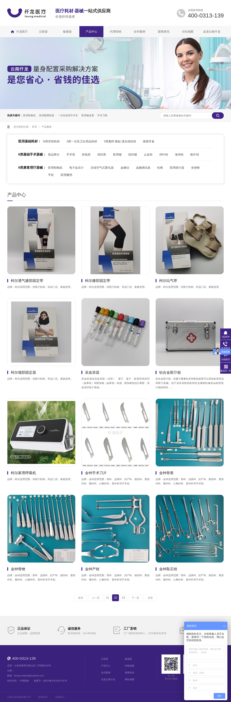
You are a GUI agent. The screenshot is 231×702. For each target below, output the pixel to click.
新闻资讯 (129, 672)
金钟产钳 (92, 569)
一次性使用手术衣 (68, 115)
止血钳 (148, 154)
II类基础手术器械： (32, 154)
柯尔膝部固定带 (97, 281)
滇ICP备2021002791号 (55, 680)
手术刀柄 (102, 115)
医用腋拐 (66, 174)
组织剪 (101, 154)
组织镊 (132, 154)
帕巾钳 (194, 154)
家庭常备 (148, 141)
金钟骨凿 (166, 473)
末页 (150, 597)
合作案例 (105, 672)
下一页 (135, 597)
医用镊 (117, 154)
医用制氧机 (29, 115)
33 (123, 597)
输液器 (128, 659)
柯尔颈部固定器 (23, 372)
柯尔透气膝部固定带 (27, 281)
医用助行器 (177, 167)
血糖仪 (125, 167)
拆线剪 (86, 154)
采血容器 (92, 372)
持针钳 (163, 154)
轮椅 (160, 167)
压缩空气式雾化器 (102, 167)
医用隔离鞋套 (46, 115)
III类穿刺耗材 (51, 141)
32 (115, 597)
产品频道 (47, 126)
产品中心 (105, 665)
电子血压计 (76, 167)
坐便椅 (195, 167)
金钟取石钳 (168, 569)
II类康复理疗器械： (32, 167)
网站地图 (129, 679)
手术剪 (70, 154)
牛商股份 (24, 680)
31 (107, 597)
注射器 (104, 659)
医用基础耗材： (29, 141)
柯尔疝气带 (168, 281)
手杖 (51, 174)
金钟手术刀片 (96, 473)
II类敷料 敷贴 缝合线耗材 (120, 141)
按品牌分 (54, 154)
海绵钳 (179, 154)
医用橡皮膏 (87, 115)
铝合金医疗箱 (170, 372)
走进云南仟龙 (108, 679)
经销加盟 (129, 665)
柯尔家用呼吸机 (23, 473)
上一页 (95, 597)
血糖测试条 (143, 167)
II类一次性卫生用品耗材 (82, 141)
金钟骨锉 (18, 569)
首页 (35, 126)
